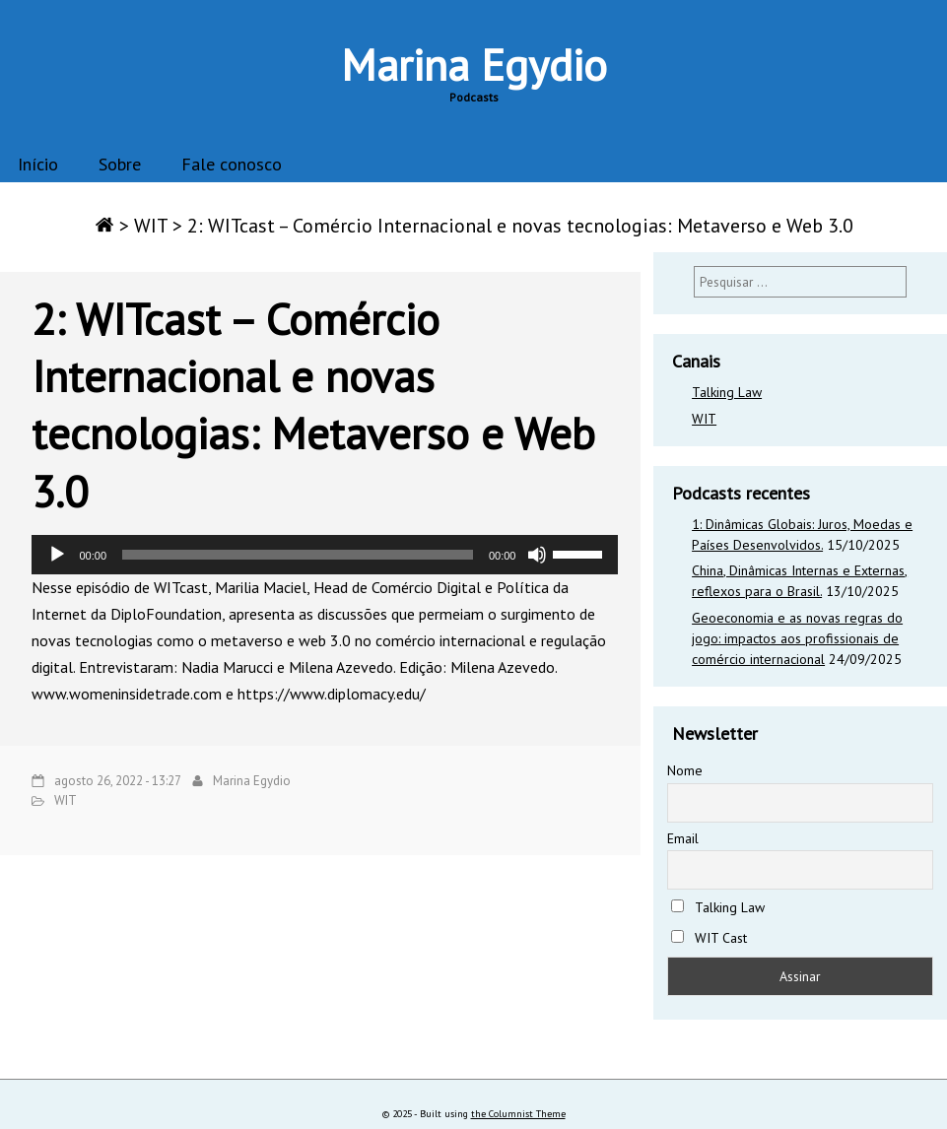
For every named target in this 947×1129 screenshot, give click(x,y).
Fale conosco (231, 164)
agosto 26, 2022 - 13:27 (117, 780)
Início (38, 164)
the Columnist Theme (518, 1113)
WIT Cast (709, 938)
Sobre (120, 164)
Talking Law (727, 392)
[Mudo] (537, 554)
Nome (685, 770)
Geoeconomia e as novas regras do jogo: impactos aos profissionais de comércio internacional (797, 638)
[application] (325, 554)
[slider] (297, 555)
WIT (151, 225)
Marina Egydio (474, 64)
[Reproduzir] (57, 554)
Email (683, 838)
